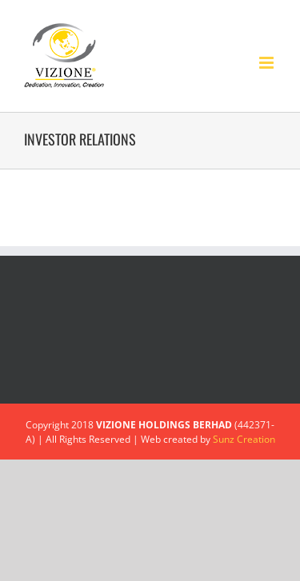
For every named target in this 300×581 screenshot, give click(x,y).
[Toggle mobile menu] (267, 62)
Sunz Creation (244, 439)
